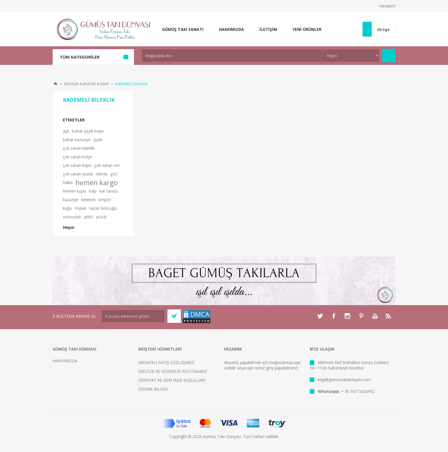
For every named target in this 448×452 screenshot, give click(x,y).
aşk (66, 131)
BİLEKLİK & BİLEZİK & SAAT (86, 83)
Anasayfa (55, 83)
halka (68, 182)
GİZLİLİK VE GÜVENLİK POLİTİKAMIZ (172, 371)
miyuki (80, 208)
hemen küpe (74, 191)
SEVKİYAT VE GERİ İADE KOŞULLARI (171, 380)
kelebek (88, 199)
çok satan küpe (77, 165)
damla (101, 174)
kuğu (67, 208)
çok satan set (107, 165)
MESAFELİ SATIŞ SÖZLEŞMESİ (166, 362)
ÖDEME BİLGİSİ (153, 389)
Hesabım (387, 6)
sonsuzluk (72, 216)
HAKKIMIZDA (65, 360)
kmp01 (105, 199)
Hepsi (68, 227)
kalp (93, 191)
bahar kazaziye (77, 139)
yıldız (88, 216)
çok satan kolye (77, 156)
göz (113, 174)
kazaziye (71, 199)
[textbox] (232, 55)
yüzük (101, 216)
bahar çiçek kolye (88, 131)
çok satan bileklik (79, 148)
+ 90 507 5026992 (358, 391)
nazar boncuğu (103, 208)
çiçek (98, 139)
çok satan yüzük (78, 174)
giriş (269, 368)
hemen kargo (96, 182)
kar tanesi (108, 191)
